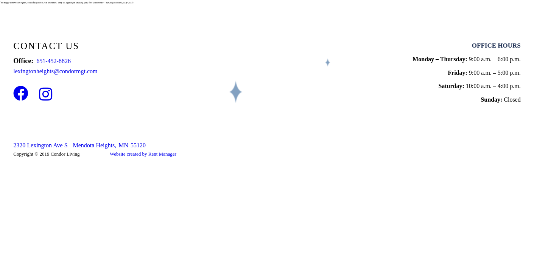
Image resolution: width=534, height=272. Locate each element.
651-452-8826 (53, 61)
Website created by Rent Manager (143, 154)
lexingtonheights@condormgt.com (55, 71)
